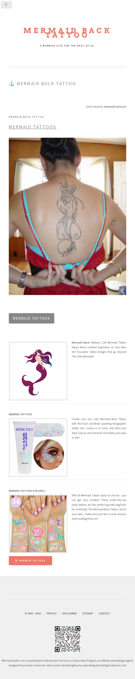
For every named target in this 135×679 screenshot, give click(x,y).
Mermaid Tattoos (32, 560)
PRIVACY (52, 613)
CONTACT (104, 613)
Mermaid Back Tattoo (67, 32)
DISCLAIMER (69, 613)
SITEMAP (87, 613)
